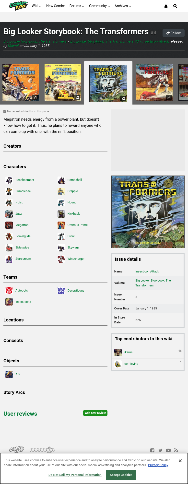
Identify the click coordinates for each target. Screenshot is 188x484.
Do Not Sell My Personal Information (75, 475)
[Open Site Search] (175, 6)
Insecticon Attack (147, 271)
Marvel (13, 46)
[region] (94, 468)
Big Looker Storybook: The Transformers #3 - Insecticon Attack (119, 41)
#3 (153, 32)
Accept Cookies (121, 475)
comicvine (148, 364)
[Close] (180, 460)
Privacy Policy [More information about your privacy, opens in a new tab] (158, 465)
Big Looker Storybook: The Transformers (76, 31)
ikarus (148, 352)
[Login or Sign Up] (166, 6)
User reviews (20, 413)
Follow (173, 33)
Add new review (95, 413)
